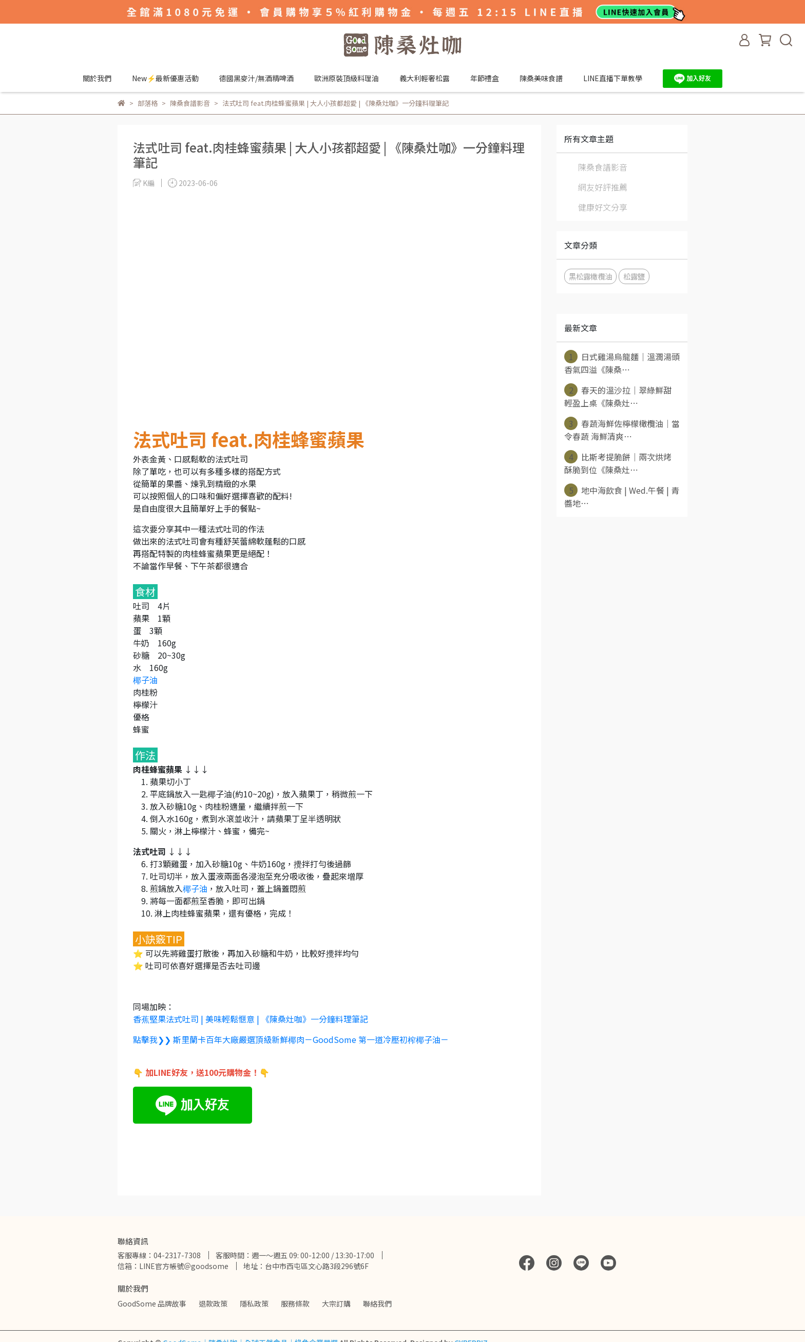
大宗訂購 (336, 1303)
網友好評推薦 (602, 187)
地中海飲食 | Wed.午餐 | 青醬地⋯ (621, 496)
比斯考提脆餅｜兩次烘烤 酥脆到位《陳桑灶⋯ (618, 463)
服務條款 (295, 1303)
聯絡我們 (377, 1303)
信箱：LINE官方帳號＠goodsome (173, 1266)
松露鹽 (634, 276)
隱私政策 (254, 1303)
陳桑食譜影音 (602, 167)
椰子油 (145, 680)
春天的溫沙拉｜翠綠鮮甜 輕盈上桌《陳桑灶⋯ (618, 396)
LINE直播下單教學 (612, 78)
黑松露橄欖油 (590, 276)
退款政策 (213, 1303)
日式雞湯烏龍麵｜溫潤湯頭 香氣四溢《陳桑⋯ (622, 363)
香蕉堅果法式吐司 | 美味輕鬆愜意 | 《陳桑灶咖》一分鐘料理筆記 (250, 1019)
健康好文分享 (602, 207)
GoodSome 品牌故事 (152, 1303)
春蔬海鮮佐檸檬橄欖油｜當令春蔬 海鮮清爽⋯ (622, 429)
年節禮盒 (484, 78)
